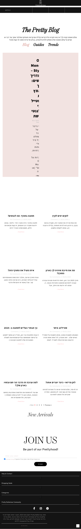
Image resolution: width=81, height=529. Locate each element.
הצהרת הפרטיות (10, 459)
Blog (25, 45)
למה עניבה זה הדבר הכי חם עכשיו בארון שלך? (21, 384)
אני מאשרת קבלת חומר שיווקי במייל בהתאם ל (23, 459)
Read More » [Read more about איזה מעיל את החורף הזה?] (20, 289)
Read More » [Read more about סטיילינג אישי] (60, 344)
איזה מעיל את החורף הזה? (20, 270)
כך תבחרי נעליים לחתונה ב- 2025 (20, 327)
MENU (6, 10)
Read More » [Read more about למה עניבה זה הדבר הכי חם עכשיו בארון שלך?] (20, 401)
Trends (53, 45)
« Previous (48, 405)
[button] (40, 478)
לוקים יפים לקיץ (60, 215)
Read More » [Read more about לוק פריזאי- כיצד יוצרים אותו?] (60, 401)
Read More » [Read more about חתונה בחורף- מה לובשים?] (20, 232)
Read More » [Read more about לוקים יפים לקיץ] (60, 232)
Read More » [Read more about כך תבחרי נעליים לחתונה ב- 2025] (20, 344)
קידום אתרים (24, 525)
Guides (38, 45)
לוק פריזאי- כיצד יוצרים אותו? (60, 382)
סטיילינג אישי (60, 327)
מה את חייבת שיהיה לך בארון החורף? (60, 272)
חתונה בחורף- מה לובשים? (20, 215)
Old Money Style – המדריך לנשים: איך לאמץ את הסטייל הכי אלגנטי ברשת (36, 88)
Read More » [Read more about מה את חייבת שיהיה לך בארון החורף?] (60, 289)
